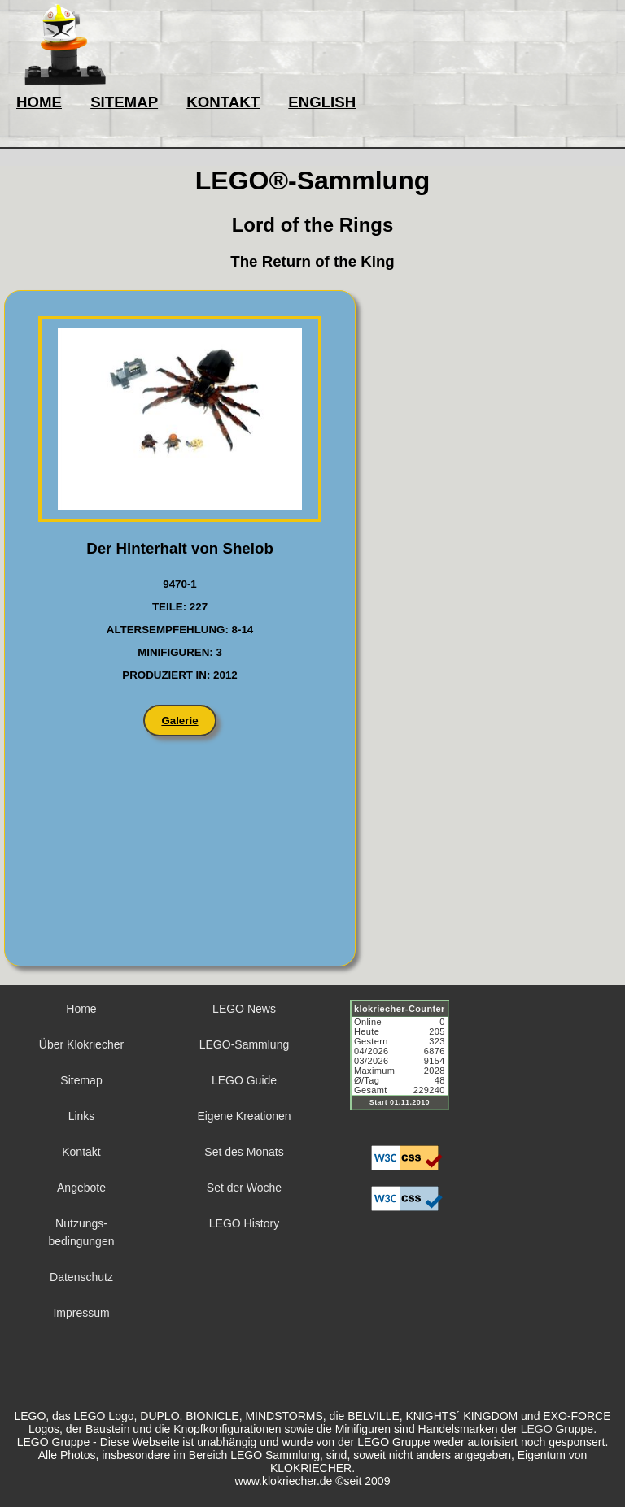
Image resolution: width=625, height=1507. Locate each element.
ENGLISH (322, 102)
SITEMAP (124, 102)
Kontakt (81, 1151)
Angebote (81, 1187)
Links (81, 1116)
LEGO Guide (244, 1080)
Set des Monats (243, 1151)
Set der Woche (244, 1187)
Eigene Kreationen (244, 1116)
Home (81, 1008)
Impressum (81, 1312)
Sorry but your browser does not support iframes (407, 1065)
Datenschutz (81, 1276)
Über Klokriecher (81, 1044)
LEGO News (244, 1008)
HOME (39, 102)
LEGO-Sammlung (244, 1044)
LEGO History (244, 1223)
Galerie (179, 720)
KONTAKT (223, 102)
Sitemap (81, 1080)
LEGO (537, 1428)
